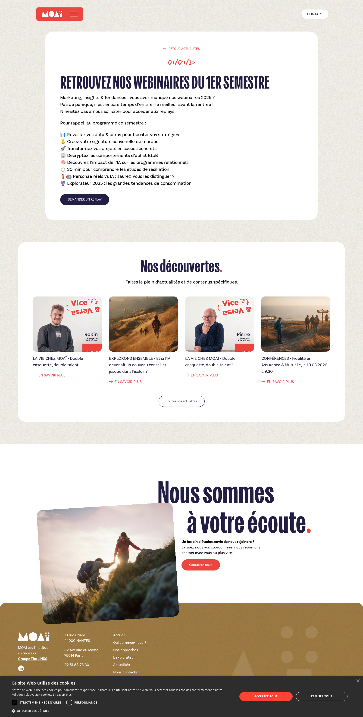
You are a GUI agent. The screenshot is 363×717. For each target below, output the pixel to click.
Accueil (119, 635)
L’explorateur (124, 657)
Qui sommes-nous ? (129, 642)
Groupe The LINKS (32, 658)
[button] (121, 711)
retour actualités (181, 49)
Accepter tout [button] (266, 696)
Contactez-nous (200, 565)
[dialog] (181, 696)
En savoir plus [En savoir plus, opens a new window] (62, 695)
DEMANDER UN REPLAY (85, 199)
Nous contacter (126, 672)
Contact (315, 14)
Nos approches (125, 650)
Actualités (121, 665)
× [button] (358, 681)
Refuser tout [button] (321, 696)
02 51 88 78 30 (76, 665)
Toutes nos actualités (181, 401)
